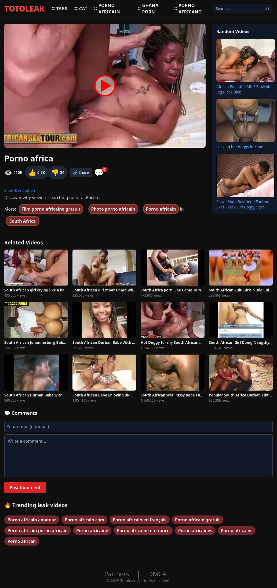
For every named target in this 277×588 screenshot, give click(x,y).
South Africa (22, 221)
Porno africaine (92, 530)
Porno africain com (84, 520)
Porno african (22, 541)
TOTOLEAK (24, 8)
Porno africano (188, 8)
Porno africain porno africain (38, 530)
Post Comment (25, 487)
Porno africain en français (139, 520)
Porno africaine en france (143, 530)
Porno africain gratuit (197, 520)
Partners (117, 573)
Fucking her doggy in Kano (239, 146)
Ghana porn (147, 8)
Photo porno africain (113, 209)
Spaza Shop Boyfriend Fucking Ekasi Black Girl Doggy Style (242, 204)
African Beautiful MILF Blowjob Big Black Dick (243, 89)
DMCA (157, 573)
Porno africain (107, 8)
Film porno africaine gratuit (51, 209)
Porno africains (237, 530)
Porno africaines (195, 530)
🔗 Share (81, 172)
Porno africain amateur (32, 520)
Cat (81, 9)
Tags (59, 9)
